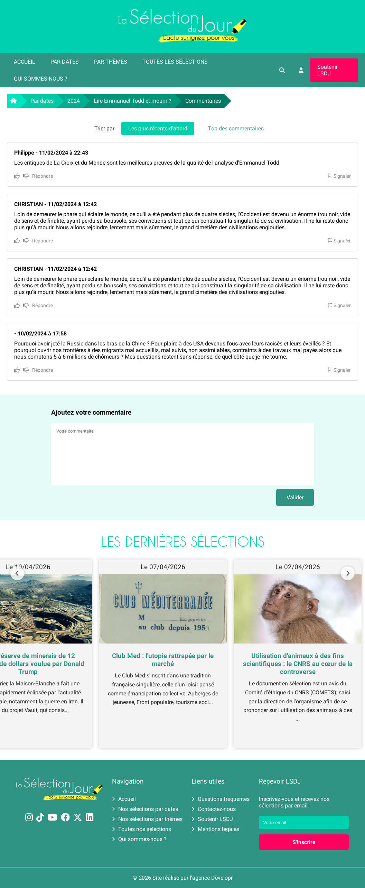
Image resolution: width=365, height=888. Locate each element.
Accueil (24, 61)
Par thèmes (110, 61)
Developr (222, 878)
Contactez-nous (213, 809)
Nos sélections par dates (145, 809)
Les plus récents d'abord (157, 128)
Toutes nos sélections (141, 829)
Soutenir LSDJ (327, 70)
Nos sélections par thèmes (147, 819)
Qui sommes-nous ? (40, 78)
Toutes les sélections (175, 61)
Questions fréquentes (220, 799)
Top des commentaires (236, 128)
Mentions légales (215, 829)
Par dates (64, 61)
